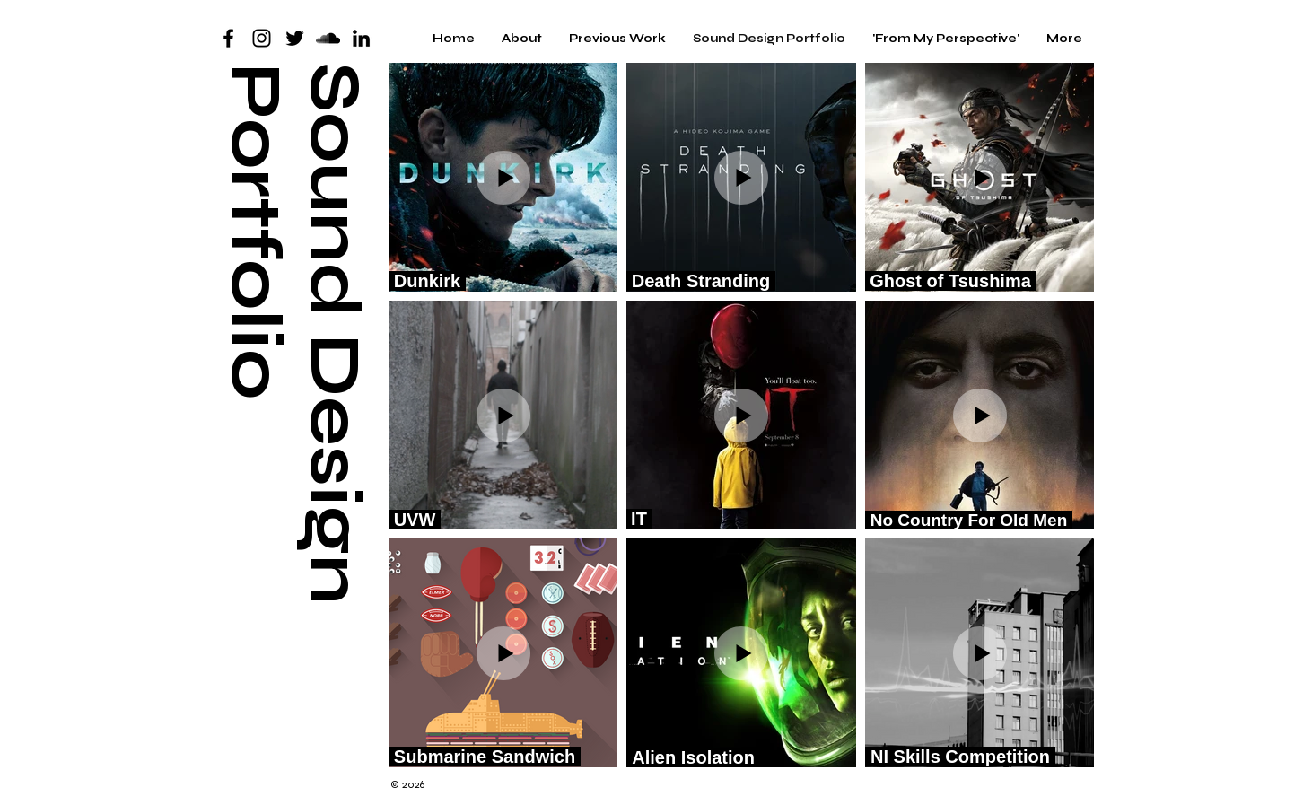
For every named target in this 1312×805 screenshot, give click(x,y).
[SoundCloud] (328, 38)
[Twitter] (295, 38)
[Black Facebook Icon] (228, 38)
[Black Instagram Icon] (261, 38)
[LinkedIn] (361, 38)
